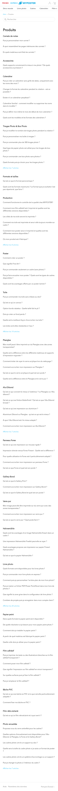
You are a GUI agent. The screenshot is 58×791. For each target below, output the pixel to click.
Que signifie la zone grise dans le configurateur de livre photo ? (28, 594)
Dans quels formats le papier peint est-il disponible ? (23, 619)
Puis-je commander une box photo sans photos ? (22, 156)
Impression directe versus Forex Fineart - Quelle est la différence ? (29, 450)
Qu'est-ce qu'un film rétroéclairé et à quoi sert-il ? (22, 715)
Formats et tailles (10, 176)
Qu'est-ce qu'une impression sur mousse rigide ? (22, 445)
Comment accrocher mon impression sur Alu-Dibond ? (24, 426)
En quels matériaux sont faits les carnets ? (19, 52)
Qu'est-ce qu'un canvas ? (12, 302)
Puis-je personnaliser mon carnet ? (16, 40)
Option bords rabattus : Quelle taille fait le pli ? (21, 308)
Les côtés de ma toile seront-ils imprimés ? (19, 216)
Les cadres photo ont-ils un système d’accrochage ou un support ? (29, 757)
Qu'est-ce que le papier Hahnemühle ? (18, 555)
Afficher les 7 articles (11, 168)
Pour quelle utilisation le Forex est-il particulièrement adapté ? (27, 456)
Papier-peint (8, 614)
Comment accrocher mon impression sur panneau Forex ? (25, 462)
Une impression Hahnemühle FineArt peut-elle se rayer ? (25, 541)
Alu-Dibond (8, 387)
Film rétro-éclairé (10, 711)
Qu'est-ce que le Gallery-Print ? (15, 481)
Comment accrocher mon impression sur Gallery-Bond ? (25, 487)
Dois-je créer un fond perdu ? (14, 314)
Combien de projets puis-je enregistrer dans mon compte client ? (28, 600)
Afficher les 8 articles (11, 245)
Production (7, 198)
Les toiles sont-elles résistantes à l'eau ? (18, 326)
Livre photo (21, 8)
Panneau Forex (9, 440)
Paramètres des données (17, 787)
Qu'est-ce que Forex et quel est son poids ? (20, 468)
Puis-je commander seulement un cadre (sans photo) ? (24, 269)
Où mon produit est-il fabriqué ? (15, 239)
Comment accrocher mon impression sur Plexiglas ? (23, 367)
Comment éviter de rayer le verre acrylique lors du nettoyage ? (27, 361)
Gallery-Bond (9, 476)
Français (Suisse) (48, 787)
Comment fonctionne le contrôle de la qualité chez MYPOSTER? (28, 202)
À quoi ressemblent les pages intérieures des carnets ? (24, 46)
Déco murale (8, 8)
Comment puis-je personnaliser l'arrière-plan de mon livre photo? (28, 580)
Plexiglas (7, 340)
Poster (5, 253)
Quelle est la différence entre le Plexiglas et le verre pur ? (25, 379)
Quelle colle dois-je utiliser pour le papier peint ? (22, 642)
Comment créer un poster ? (14, 258)
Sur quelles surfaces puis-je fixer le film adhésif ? (22, 675)
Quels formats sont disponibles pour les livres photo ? (24, 568)
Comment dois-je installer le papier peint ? (19, 630)
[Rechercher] (29, 19)
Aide (4, 14)
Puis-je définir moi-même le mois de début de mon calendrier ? (27, 112)
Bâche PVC (8, 689)
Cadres (33, 8)
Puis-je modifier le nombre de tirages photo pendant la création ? (28, 131)
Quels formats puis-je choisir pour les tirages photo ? (23, 162)
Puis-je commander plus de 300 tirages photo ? (21, 142)
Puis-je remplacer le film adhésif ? (16, 681)
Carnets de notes (10, 36)
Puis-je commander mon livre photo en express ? (22, 574)
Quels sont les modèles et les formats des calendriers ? (24, 118)
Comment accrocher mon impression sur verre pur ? (23, 514)
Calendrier (44, 8)
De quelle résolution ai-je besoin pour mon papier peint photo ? (28, 625)
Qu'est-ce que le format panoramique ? (18, 181)
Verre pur (7, 501)
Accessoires (8, 61)
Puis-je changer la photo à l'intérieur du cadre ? (21, 763)
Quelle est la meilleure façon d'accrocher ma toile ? (23, 320)
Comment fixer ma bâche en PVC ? (16, 702)
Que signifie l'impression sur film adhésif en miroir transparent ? (28, 669)
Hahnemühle (8, 528)
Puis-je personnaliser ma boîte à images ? (19, 136)
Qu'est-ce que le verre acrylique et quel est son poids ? (24, 373)
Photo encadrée (10, 724)
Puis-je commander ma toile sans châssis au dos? (22, 297)
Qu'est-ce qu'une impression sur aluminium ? (20, 408)
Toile (5, 292)
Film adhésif (8, 651)
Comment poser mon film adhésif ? (17, 663)
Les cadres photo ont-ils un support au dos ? (20, 743)
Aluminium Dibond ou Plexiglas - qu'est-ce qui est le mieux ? (26, 414)
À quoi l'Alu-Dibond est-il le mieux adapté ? (20, 420)
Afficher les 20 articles (11, 606)
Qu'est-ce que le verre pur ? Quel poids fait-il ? (21, 520)
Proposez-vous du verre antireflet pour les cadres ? (22, 728)
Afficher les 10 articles (11, 331)
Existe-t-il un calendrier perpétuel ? (16, 97)
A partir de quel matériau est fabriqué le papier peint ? (24, 636)
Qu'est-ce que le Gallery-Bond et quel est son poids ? (23, 493)
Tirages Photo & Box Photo (15, 126)
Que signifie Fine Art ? (11, 264)
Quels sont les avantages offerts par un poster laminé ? (24, 284)
